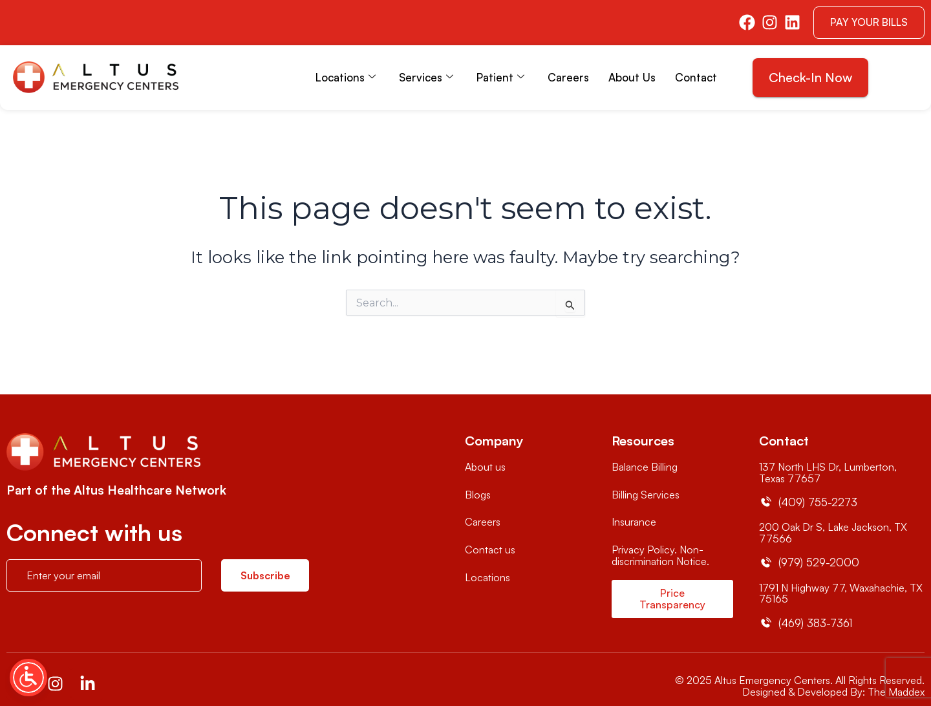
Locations (346, 77)
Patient (500, 77)
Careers (568, 77)
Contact (696, 77)
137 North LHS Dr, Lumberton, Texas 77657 (828, 472)
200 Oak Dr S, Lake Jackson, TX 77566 (833, 532)
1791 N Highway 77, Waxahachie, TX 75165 (841, 593)
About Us (632, 77)
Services (426, 77)
